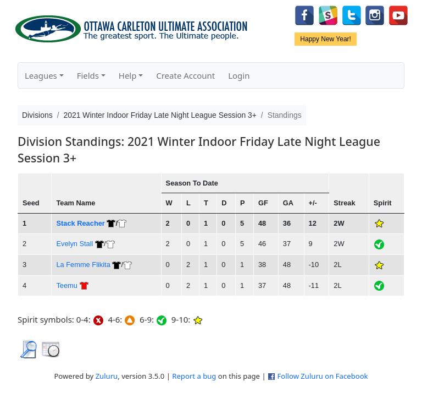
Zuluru (107, 376)
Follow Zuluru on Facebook (322, 376)
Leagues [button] (41, 75)
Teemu (66, 285)
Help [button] (128, 75)
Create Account (185, 75)
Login (238, 75)
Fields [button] (88, 75)
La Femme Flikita (83, 264)
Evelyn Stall (74, 243)
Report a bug (194, 376)
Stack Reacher (80, 223)
